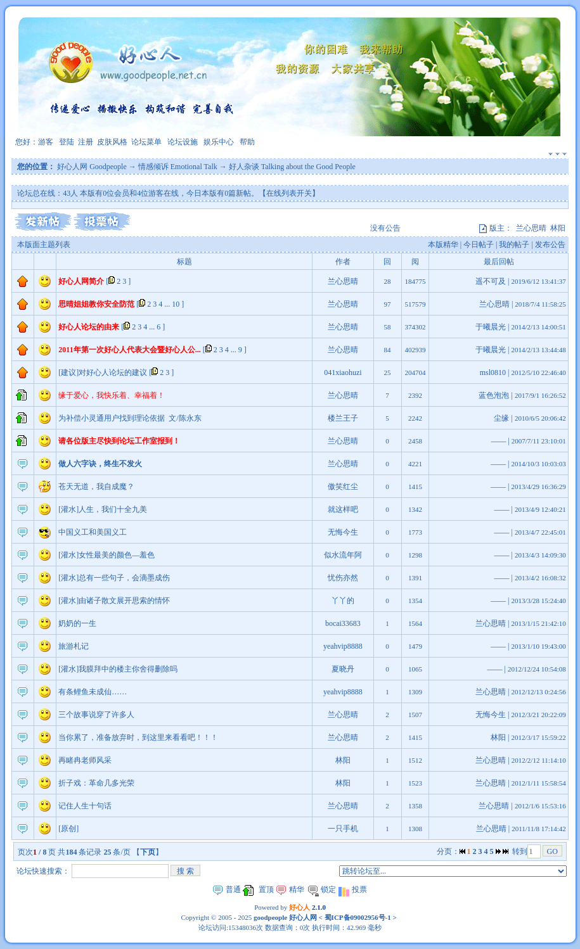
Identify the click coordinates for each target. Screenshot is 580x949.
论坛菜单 (146, 141)
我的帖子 (514, 244)
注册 (85, 141)
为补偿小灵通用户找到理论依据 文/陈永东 (129, 418)
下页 (147, 852)
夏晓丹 (343, 669)
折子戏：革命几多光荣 (96, 783)
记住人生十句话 (85, 805)
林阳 (557, 228)
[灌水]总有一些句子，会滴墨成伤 (114, 577)
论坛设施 (182, 141)
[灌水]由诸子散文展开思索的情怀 (114, 600)
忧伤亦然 (343, 577)
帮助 (247, 141)
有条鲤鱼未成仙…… (92, 691)
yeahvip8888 (343, 646)
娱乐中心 (218, 141)
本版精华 (443, 244)
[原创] (68, 828)
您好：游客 (34, 141)
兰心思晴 (531, 228)
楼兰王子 (343, 418)
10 (175, 304)
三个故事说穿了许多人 (96, 714)
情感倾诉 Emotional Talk (177, 166)
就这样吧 (343, 509)
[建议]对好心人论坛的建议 (102, 372)
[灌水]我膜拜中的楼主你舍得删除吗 (117, 669)
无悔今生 (343, 532)
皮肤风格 (112, 141)
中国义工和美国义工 (92, 532)
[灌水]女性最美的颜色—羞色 (106, 555)
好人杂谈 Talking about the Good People (292, 166)
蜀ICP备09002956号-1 (357, 917)
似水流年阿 (343, 555)
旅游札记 (73, 646)
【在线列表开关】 (289, 193)
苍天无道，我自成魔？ (96, 486)
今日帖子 (478, 244)
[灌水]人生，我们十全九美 (102, 509)
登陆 (66, 141)
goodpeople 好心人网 (285, 917)
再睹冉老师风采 (85, 760)
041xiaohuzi (342, 372)
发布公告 (550, 244)
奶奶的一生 (77, 623)
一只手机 (343, 828)
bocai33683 (343, 623)
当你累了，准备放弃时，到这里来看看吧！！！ (138, 737)
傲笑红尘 (343, 486)
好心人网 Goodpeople (92, 166)
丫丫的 (343, 600)
